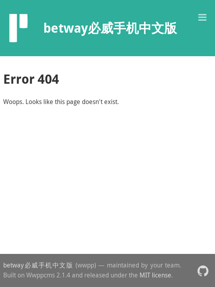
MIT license (155, 275)
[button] (202, 16)
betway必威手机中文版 (38, 265)
